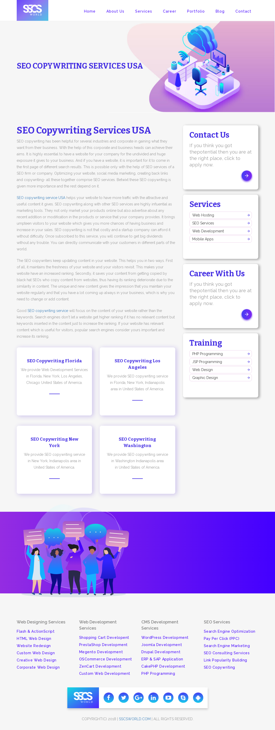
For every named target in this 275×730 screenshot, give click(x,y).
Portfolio (196, 11)
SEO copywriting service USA (41, 198)
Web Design (202, 370)
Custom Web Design (36, 653)
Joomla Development (161, 645)
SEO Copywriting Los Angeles (137, 364)
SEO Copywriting (219, 667)
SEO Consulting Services (227, 653)
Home (90, 11)
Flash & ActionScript (35, 631)
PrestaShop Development (103, 645)
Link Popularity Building (225, 660)
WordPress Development (165, 638)
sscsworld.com (135, 719)
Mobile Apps (203, 239)
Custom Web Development (104, 673)
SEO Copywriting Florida (54, 361)
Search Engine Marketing (227, 646)
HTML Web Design (34, 639)
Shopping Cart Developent (104, 638)
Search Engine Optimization (230, 631)
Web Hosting (203, 215)
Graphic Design (205, 378)
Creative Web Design (37, 660)
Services (143, 11)
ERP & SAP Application (162, 659)
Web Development (208, 231)
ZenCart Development (100, 666)
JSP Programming (207, 362)
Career (169, 11)
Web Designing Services (41, 622)
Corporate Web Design (38, 667)
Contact (243, 11)
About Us (115, 11)
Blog (220, 11)
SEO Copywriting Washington (137, 442)
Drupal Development (160, 652)
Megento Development (101, 652)
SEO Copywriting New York (54, 442)
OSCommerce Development (105, 659)
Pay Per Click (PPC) (222, 639)
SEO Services (203, 223)
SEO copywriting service (47, 311)
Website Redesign (34, 646)
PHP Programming (207, 354)
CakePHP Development (163, 666)
